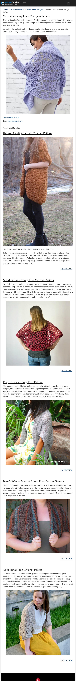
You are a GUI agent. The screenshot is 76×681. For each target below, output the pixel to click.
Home (5, 10)
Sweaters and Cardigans (33, 10)
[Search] (68, 3)
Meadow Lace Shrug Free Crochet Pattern (28, 279)
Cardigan (14, 121)
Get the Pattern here (11, 117)
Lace (9, 121)
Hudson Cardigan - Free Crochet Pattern (27, 133)
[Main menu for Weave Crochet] (24, 3)
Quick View (67, 268)
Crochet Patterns (16, 10)
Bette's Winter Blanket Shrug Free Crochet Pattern (33, 479)
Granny (19, 121)
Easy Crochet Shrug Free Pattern (23, 381)
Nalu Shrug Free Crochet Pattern (23, 567)
